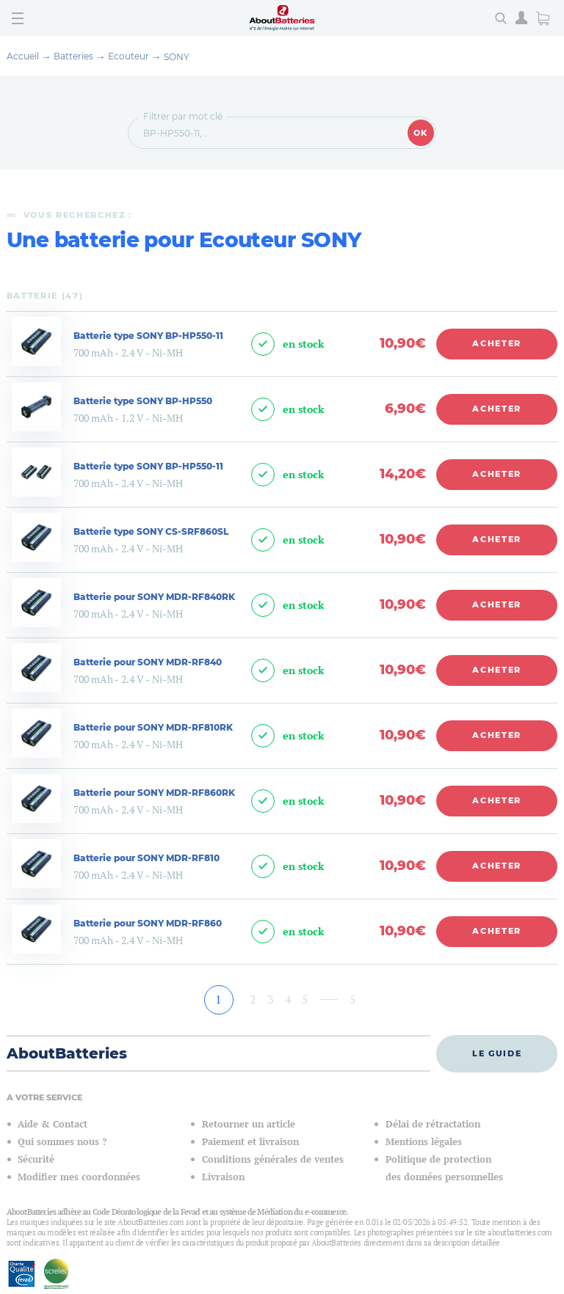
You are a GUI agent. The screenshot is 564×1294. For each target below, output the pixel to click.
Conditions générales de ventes (273, 1159)
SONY (176, 56)
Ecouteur (128, 56)
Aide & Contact (52, 1124)
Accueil (23, 56)
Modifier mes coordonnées (79, 1177)
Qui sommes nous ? (62, 1142)
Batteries (73, 56)
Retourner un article (248, 1124)
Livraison (223, 1177)
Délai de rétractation (433, 1124)
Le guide (496, 1053)
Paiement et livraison (250, 1142)
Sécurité (36, 1159)
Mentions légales (424, 1142)
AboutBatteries (67, 1053)
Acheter (496, 343)
